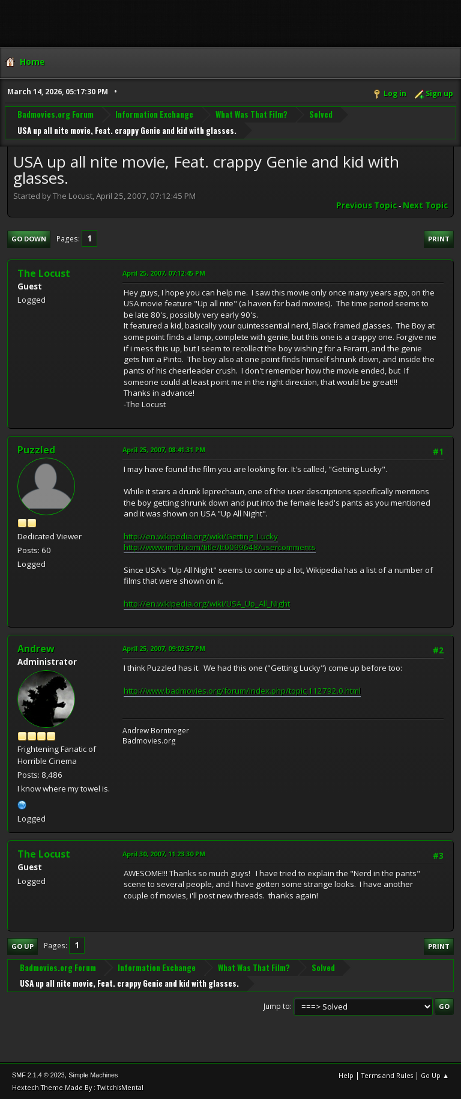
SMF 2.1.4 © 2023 (38, 1075)
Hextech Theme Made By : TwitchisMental (77, 1087)
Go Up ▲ (435, 1075)
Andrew (36, 648)
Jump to (277, 1006)
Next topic (425, 205)
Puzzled (36, 449)
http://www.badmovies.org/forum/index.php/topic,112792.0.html (242, 690)
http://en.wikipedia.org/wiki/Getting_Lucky (201, 536)
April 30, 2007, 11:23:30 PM (163, 853)
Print (439, 238)
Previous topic (366, 205)
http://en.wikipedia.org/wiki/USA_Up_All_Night (207, 603)
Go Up (22, 946)
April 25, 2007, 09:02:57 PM (163, 648)
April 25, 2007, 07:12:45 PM (163, 272)
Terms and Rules (387, 1075)
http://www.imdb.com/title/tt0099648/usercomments (220, 547)
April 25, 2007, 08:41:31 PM (163, 449)
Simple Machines (93, 1075)
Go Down (28, 238)
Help (346, 1075)
